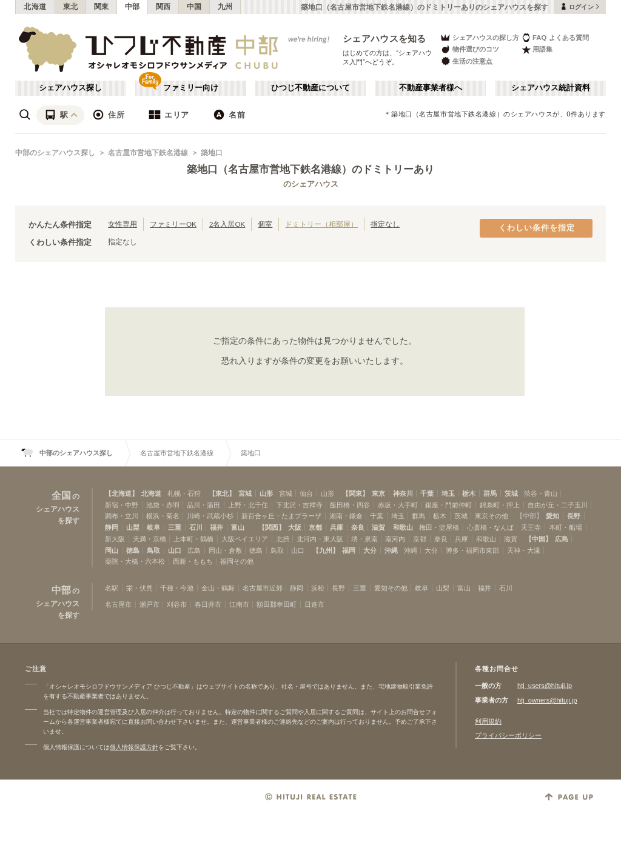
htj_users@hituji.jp (544, 685)
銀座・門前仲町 (448, 505)
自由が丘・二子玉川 (558, 505)
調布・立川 (121, 515)
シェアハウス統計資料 (550, 88)
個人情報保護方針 (134, 747)
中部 (132, 6)
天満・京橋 (149, 539)
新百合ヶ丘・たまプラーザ (281, 515)
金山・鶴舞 (218, 588)
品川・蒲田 (203, 505)
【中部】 (529, 515)
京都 (315, 527)
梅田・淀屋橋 (439, 527)
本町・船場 (565, 527)
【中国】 (538, 539)
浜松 (317, 588)
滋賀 (378, 527)
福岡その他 (236, 561)
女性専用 (122, 224)
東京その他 (491, 515)
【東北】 (222, 493)
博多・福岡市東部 (472, 550)
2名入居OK (227, 224)
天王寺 (531, 527)
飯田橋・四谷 (350, 505)
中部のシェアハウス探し (55, 153)
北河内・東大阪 (320, 539)
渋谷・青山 (540, 493)
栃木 (468, 493)
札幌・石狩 (184, 493)
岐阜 (153, 527)
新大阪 (115, 539)
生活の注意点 (466, 60)
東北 (70, 6)
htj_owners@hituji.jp (547, 700)
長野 (573, 515)
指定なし (385, 224)
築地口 (212, 153)
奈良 (357, 527)
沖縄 (391, 550)
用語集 (537, 49)
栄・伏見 (139, 588)
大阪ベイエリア (244, 539)
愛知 (552, 515)
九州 (225, 6)
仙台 (306, 493)
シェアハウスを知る (384, 38)
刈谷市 (177, 604)
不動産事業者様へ (430, 88)
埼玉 (448, 493)
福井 (216, 527)
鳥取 (153, 550)
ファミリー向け (190, 88)
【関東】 (355, 493)
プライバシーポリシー (508, 735)
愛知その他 (391, 588)
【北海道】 (121, 493)
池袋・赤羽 (163, 505)
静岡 (111, 527)
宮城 (245, 493)
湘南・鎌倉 (346, 515)
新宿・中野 (121, 505)
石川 (196, 527)
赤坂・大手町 (398, 505)
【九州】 (325, 550)
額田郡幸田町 (277, 604)
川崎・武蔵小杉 (210, 515)
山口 (174, 550)
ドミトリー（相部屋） (321, 224)
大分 (370, 550)
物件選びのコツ (469, 49)
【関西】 (271, 527)
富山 (237, 527)
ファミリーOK (173, 224)
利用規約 (488, 721)
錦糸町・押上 (500, 505)
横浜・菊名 (163, 515)
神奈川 (403, 493)
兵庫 (336, 527)
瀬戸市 (149, 604)
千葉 (427, 493)
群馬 (490, 493)
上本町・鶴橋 (193, 539)
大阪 (294, 527)
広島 (561, 539)
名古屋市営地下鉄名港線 (148, 153)
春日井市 (208, 604)
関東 (101, 6)
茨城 (511, 493)
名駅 (111, 588)
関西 (163, 6)
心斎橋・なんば (490, 527)
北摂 (282, 539)
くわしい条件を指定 (536, 228)
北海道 (35, 6)
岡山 (111, 550)
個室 (265, 224)
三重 (174, 527)
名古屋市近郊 (263, 588)
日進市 (314, 604)
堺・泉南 (364, 539)
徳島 (132, 550)
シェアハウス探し (70, 88)
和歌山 (403, 527)
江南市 (239, 604)
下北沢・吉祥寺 (299, 505)
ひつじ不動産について (310, 88)
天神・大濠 (523, 550)
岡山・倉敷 (225, 550)
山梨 (132, 527)
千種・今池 (176, 588)
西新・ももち (193, 561)
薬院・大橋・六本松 (135, 561)
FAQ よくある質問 (555, 37)
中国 (194, 6)
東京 (378, 493)
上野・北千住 (248, 505)
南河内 (395, 539)
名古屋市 (118, 604)
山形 (266, 493)
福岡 (348, 550)
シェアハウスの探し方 (479, 37)
